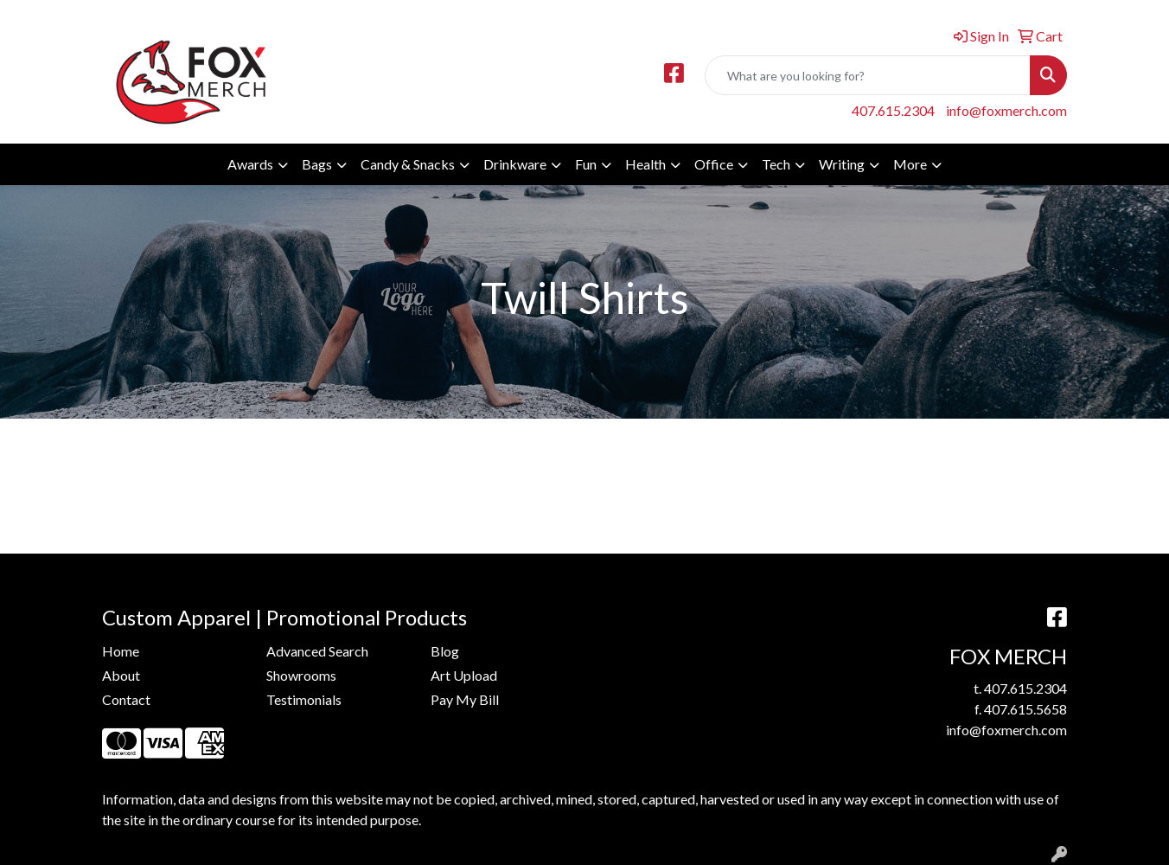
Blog (445, 651)
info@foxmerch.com (1006, 110)
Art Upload (464, 675)
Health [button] (645, 164)
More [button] (910, 164)
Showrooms (301, 675)
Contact (126, 699)
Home (120, 651)
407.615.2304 (893, 110)
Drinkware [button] (514, 164)
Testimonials (304, 699)
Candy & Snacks (408, 164)
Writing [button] (842, 164)
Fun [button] (586, 164)
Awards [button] (250, 164)
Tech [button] (776, 164)
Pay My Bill (465, 699)
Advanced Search (317, 651)
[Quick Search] (868, 75)
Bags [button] (317, 164)
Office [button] (713, 164)
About (121, 675)
